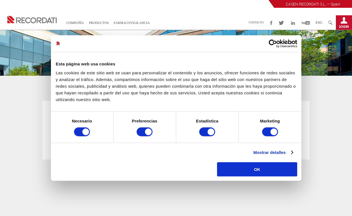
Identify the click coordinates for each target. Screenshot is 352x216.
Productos (99, 23)
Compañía (75, 23)
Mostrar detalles (269, 152)
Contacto (256, 22)
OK (257, 169)
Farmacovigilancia (132, 23)
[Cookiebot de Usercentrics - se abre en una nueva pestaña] (272, 44)
